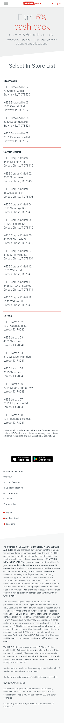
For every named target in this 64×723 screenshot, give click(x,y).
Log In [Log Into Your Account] (58, 3)
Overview (7, 476)
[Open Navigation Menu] (5, 3)
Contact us (8, 498)
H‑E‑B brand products (13, 487)
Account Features (11, 482)
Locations (10, 523)
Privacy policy (9, 504)
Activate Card (12, 518)
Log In (9, 512)
